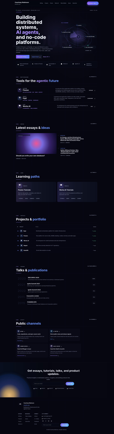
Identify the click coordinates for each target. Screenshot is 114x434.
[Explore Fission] (36, 57)
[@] (51, 421)
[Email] (35, 424)
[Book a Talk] (93, 3)
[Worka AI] (57, 3)
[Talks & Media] (63, 3)
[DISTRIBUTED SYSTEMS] (67, 32)
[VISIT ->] (93, 106)
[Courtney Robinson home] (22, 3)
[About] (69, 3)
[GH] (43, 421)
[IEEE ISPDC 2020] (56, 279)
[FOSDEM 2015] (56, 303)
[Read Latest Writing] (22, 57)
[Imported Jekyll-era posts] (65, 350)
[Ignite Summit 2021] (56, 285)
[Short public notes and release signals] (64, 336)
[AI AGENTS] (81, 25)
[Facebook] (36, 421)
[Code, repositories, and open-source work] (32, 336)
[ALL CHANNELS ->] (93, 319)
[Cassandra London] (56, 297)
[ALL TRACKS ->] (93, 172)
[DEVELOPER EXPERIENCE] (68, 47)
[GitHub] (36, 416)
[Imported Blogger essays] (32, 350)
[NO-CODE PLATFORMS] (91, 36)
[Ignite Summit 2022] (56, 291)
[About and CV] (46, 56)
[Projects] (46, 3)
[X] (46, 421)
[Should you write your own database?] (36, 146)
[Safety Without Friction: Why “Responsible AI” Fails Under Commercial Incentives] (71, 152)
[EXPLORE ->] (92, 90)
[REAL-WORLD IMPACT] (90, 47)
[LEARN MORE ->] (91, 98)
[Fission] (51, 3)
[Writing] (41, 3)
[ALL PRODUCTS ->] (93, 76)
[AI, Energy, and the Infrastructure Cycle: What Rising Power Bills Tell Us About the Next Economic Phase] (71, 139)
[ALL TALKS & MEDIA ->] (92, 266)
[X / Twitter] (36, 419)
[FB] (48, 421)
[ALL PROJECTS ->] (93, 215)
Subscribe (70, 383)
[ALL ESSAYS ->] (93, 123)
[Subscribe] (75, 3)
